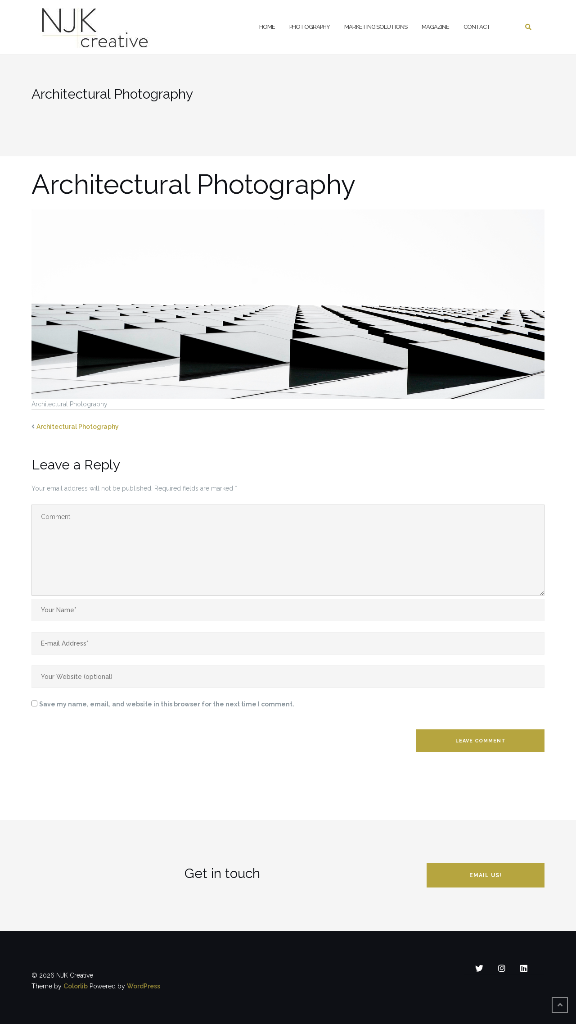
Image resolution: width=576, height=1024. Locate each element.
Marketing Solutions (375, 26)
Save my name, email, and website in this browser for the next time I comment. (166, 704)
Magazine (435, 26)
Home (267, 26)
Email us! (485, 875)
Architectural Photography (77, 426)
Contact (477, 26)
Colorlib (75, 986)
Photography (309, 26)
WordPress (143, 986)
